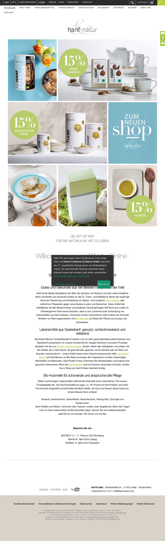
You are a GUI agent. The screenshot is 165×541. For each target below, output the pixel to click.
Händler (87, 2)
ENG (14, 2)
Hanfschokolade (74, 347)
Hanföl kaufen (75, 365)
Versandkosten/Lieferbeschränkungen (57, 504)
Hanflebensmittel (44, 8)
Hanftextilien (86, 8)
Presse (52, 2)
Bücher (132, 8)
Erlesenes (103, 8)
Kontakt (9, 13)
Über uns (146, 8)
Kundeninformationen (24, 504)
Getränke (118, 8)
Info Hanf (24, 8)
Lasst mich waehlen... (64, 284)
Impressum (101, 504)
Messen (43, 490)
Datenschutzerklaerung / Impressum (72, 276)
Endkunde (73, 2)
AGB (65, 490)
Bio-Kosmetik (82, 319)
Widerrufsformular (145, 504)
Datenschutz (86, 504)
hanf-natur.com (120, 513)
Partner (55, 490)
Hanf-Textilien (112, 300)
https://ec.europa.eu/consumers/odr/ (101, 517)
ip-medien (111, 519)
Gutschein (142, 2)
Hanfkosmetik (66, 8)
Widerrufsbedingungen (122, 504)
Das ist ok (103, 284)
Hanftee (60, 347)
